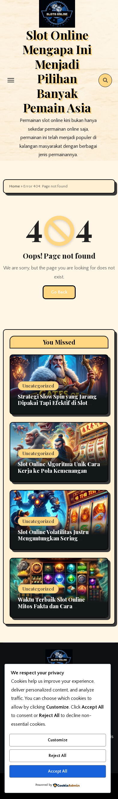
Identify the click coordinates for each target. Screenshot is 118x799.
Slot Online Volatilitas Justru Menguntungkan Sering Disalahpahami (53, 538)
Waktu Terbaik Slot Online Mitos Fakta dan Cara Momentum (51, 606)
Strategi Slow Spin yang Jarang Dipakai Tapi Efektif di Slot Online (57, 403)
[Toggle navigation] (11, 80)
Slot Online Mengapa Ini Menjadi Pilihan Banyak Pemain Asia (57, 71)
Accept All (57, 771)
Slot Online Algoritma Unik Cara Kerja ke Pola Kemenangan (59, 467)
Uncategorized (38, 386)
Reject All (57, 755)
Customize (58, 740)
